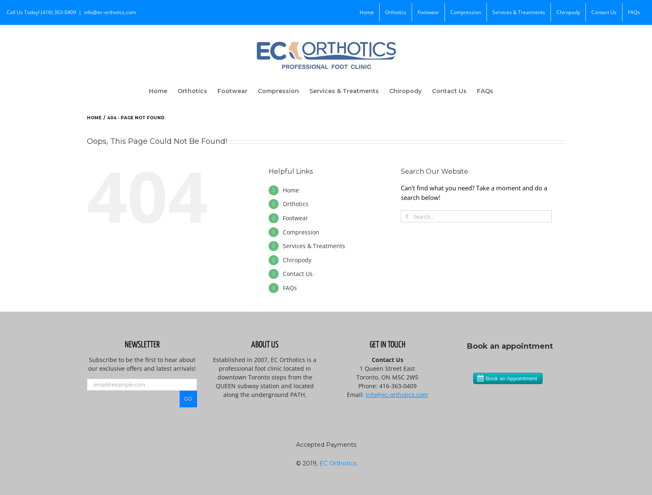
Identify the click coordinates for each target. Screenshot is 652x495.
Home (291, 190)
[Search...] (476, 216)
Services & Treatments (314, 246)
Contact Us (298, 274)
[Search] (407, 216)
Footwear (295, 218)
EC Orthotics (337, 463)
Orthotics (296, 204)
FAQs (290, 288)
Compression (301, 232)
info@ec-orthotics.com (110, 12)
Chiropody (297, 260)
